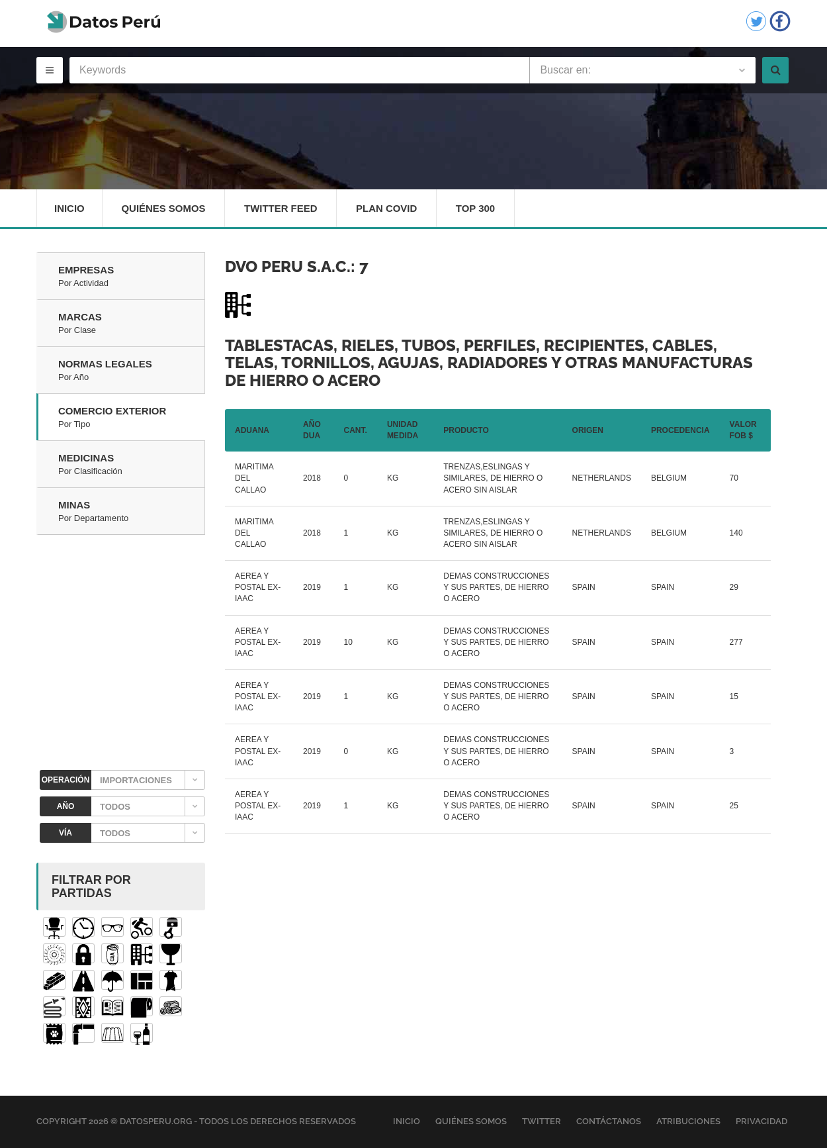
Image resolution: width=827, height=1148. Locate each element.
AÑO (66, 807)
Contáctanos (608, 1122)
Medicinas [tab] (131, 465)
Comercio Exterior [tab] (131, 418)
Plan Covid (388, 208)
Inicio (69, 208)
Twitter (541, 1122)
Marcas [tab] (131, 324)
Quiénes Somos (164, 208)
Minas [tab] (131, 512)
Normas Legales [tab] (131, 371)
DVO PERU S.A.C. (288, 267)
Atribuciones (688, 1122)
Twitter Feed (281, 208)
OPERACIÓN (66, 780)
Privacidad (761, 1122)
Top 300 (478, 208)
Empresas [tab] (131, 277)
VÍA (65, 833)
